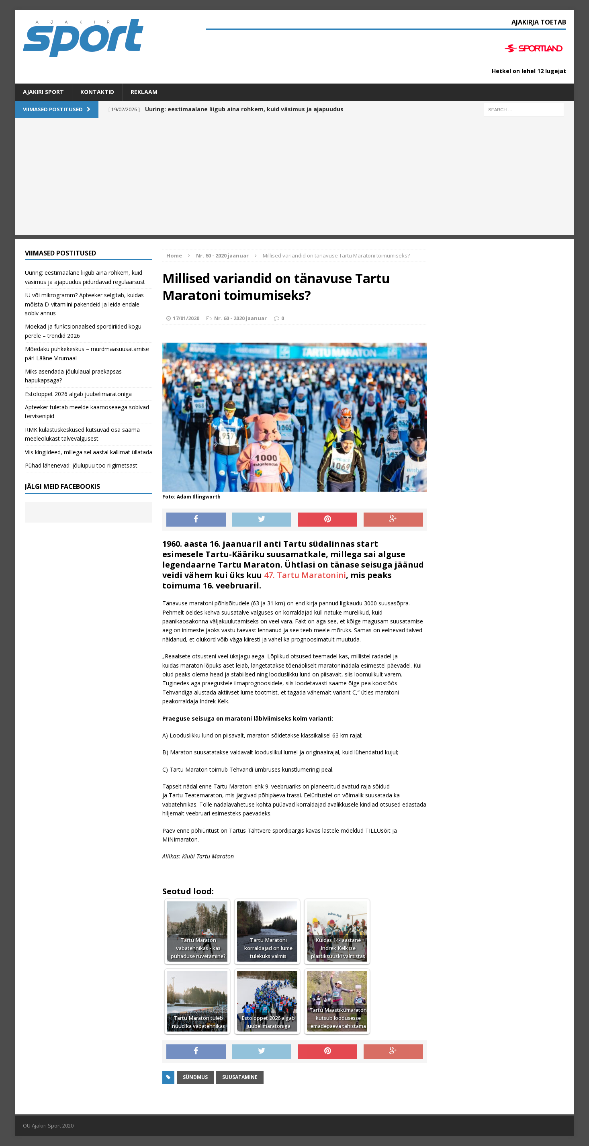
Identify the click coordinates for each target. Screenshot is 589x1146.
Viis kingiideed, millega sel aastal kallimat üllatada (88, 452)
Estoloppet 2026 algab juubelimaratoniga (78, 394)
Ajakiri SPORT (43, 92)
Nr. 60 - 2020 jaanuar (240, 318)
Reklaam (144, 92)
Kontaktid (97, 92)
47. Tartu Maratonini (305, 575)
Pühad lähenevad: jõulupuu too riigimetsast (81, 465)
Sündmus (195, 1077)
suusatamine (240, 1077)
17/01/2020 (186, 318)
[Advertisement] (294, 179)
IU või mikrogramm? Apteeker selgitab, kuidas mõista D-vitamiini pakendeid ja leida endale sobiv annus (84, 304)
